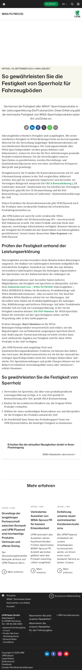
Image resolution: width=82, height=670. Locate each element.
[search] (72, 4)
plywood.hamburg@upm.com (14, 629)
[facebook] (53, 653)
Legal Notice (8, 658)
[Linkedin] (32, 127)
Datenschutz (8, 661)
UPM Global (7, 655)
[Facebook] (38, 127)
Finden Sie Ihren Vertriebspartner (11, 635)
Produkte (11, 595)
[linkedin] (47, 653)
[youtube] (66, 653)
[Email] (55, 127)
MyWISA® (51, 3)
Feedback (7, 664)
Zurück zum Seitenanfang (67, 595)
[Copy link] (26, 127)
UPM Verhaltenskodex (68, 615)
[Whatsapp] (49, 127)
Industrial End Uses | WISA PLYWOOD (30, 286)
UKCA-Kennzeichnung (58, 183)
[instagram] (59, 653)
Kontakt (11, 606)
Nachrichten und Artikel (18, 602)
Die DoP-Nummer (44, 311)
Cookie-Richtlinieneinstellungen (17, 667)
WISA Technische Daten (19, 599)
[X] (43, 127)
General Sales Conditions (9, 641)
